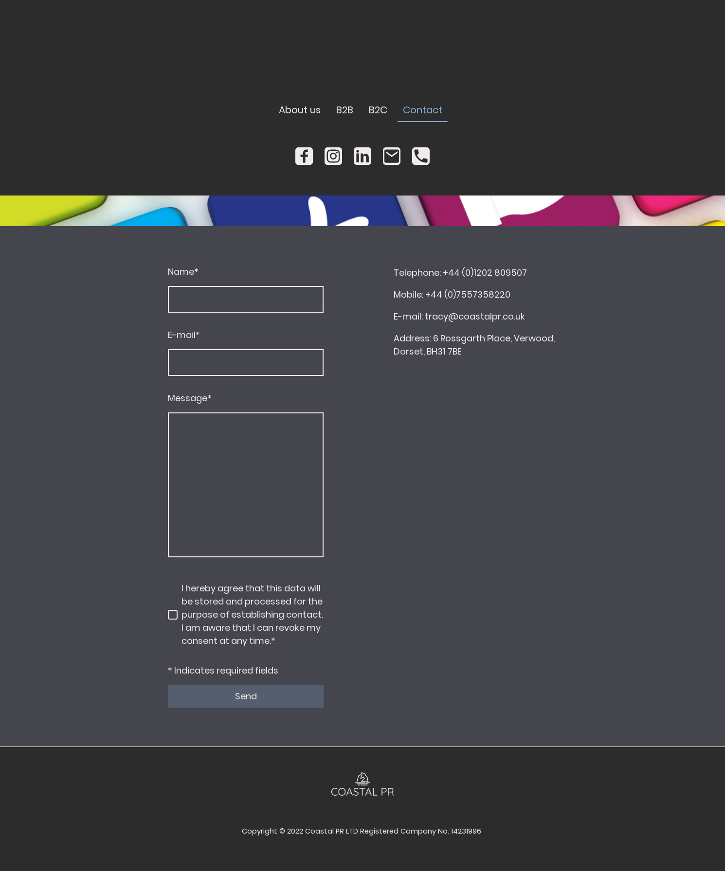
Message (190, 398)
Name (183, 272)
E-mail (184, 335)
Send (246, 696)
